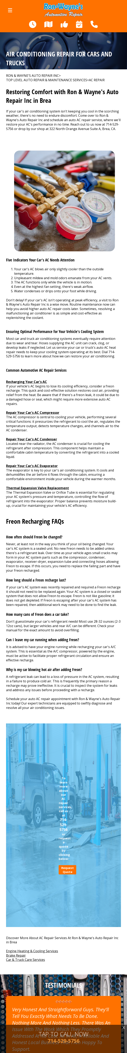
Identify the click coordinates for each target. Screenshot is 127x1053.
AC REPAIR (97, 80)
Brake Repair (16, 955)
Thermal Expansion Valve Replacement (37, 488)
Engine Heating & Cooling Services (32, 951)
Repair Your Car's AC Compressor (32, 412)
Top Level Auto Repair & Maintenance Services (46, 80)
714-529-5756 (63, 824)
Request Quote (67, 870)
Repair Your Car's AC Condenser (31, 439)
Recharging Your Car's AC (26, 382)
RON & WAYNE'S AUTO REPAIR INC (32, 76)
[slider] (63, 1001)
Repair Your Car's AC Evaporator (32, 466)
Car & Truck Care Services (25, 959)
